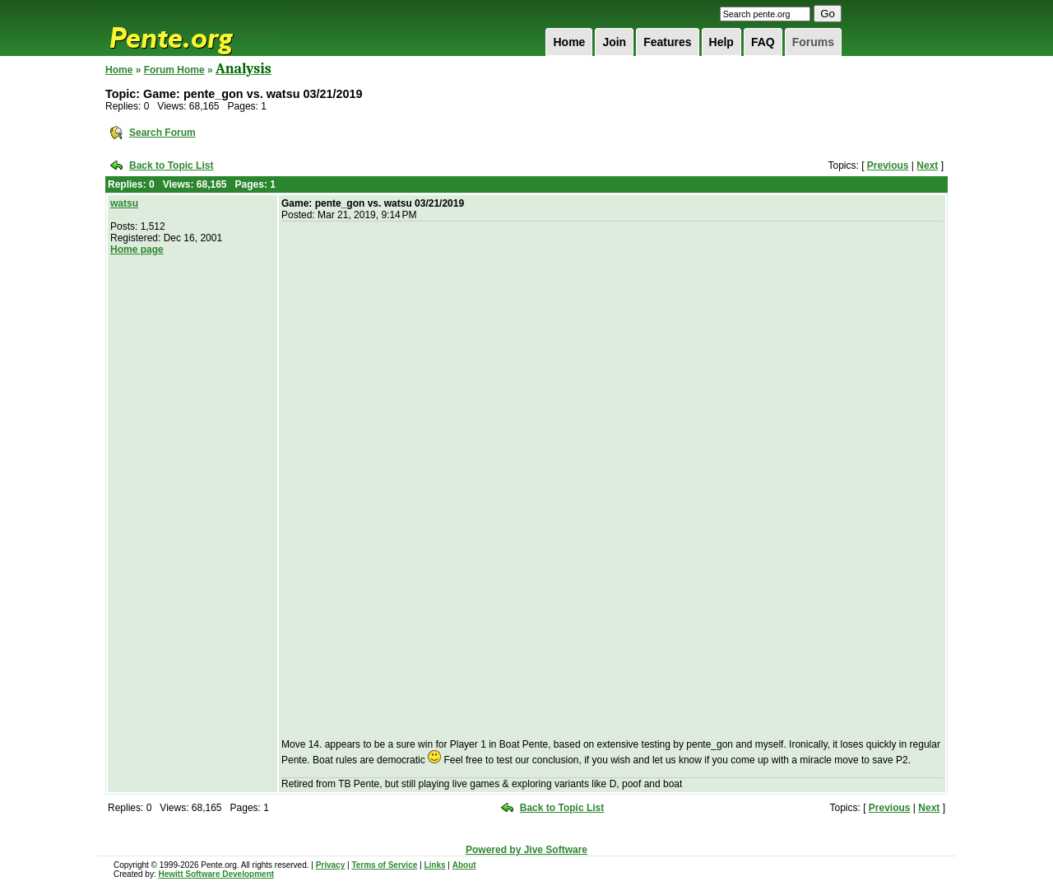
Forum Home (174, 70)
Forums (813, 42)
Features (667, 42)
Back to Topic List (171, 165)
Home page (137, 249)
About (464, 865)
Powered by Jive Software (526, 850)
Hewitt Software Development (216, 874)
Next (927, 165)
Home (569, 42)
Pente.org (192, 28)
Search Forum (162, 132)
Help (721, 42)
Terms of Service (384, 865)
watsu (124, 203)
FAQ (763, 42)
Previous (888, 165)
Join (614, 42)
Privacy (331, 865)
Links (434, 865)
